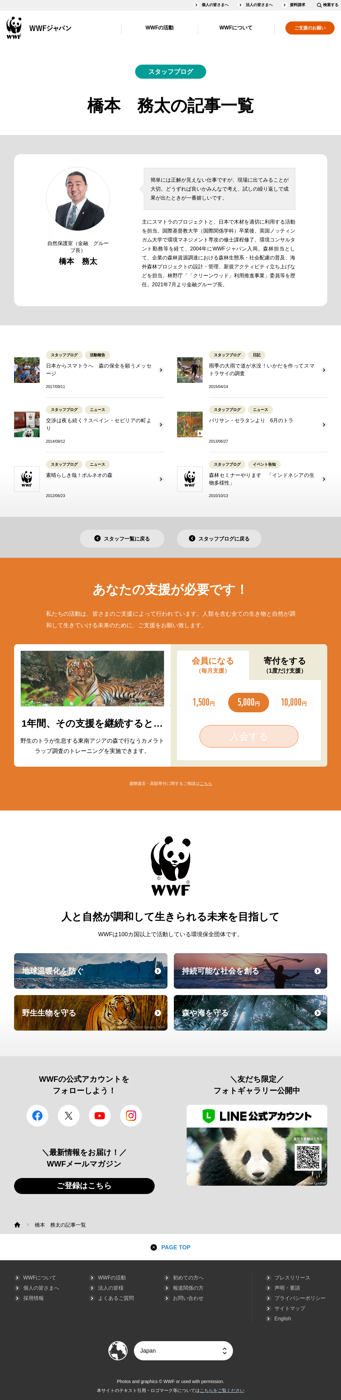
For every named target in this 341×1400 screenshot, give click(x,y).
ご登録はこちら (84, 1185)
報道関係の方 (188, 1288)
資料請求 (297, 5)
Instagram (131, 1116)
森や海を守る (254, 1018)
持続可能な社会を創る (254, 977)
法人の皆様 (111, 1288)
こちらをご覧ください (222, 1390)
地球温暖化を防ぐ (94, 977)
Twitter (69, 1116)
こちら (206, 783)
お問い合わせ (188, 1298)
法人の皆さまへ (259, 5)
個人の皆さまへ (215, 5)
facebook (37, 1116)
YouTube (100, 1116)
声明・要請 (287, 1288)
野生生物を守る (94, 1018)
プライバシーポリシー (300, 1298)
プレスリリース (292, 1277)
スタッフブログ (170, 71)
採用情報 (33, 1298)
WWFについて (236, 27)
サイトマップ (290, 1308)
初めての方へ (188, 1277)
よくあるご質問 (116, 1298)
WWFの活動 (160, 27)
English (283, 1318)
